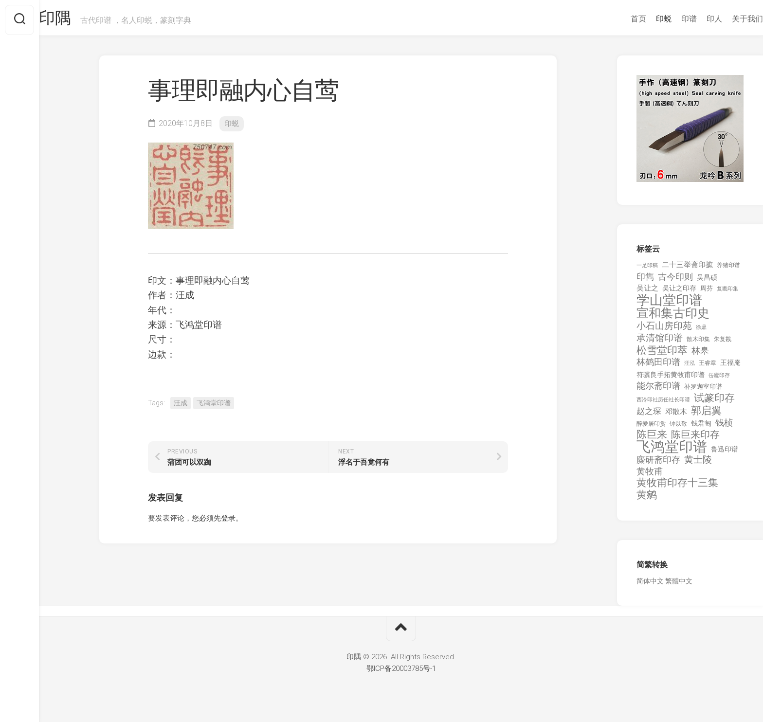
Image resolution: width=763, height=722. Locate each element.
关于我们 (728, 18)
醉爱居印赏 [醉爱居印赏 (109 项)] (651, 427)
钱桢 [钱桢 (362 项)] (724, 426)
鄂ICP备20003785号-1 (401, 672)
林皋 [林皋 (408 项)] (700, 354)
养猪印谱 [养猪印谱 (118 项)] (728, 269)
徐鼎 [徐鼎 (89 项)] (701, 331)
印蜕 (644, 18)
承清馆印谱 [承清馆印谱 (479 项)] (659, 342)
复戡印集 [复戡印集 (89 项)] (727, 292)
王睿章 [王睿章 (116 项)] (707, 366)
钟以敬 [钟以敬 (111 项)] (678, 427)
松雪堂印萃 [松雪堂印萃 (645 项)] (662, 354)
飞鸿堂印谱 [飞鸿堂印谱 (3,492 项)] (671, 450)
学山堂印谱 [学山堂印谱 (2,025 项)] (669, 304)
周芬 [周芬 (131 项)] (706, 292)
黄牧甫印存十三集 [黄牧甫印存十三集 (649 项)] (677, 486)
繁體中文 (678, 585)
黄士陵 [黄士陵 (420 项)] (698, 463)
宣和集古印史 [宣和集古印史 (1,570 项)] (672, 317)
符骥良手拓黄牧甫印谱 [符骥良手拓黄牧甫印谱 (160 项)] (670, 378)
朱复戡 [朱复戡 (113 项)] (722, 343)
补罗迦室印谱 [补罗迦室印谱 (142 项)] (703, 390)
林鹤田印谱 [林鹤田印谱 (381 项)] (658, 366)
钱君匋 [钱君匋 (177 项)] (701, 427)
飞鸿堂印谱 (214, 407)
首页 (619, 18)
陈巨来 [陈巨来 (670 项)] (651, 438)
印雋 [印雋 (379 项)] (645, 280)
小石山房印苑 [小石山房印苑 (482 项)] (664, 330)
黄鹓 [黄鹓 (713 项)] (646, 499)
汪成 (180, 407)
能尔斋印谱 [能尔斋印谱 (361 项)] (658, 389)
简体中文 (650, 585)
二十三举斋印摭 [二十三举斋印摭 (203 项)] (687, 268)
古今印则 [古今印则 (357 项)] (675, 281)
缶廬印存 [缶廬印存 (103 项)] (719, 379)
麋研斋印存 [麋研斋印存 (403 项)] (658, 463)
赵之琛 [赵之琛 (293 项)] (648, 415)
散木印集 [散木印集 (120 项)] (698, 343)
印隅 (75, 20)
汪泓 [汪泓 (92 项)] (689, 367)
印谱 (669, 18)
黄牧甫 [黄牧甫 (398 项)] (649, 475)
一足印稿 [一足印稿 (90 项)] (647, 269)
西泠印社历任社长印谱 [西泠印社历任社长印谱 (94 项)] (663, 403)
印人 (695, 18)
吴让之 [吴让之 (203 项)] (647, 292)
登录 (228, 522)
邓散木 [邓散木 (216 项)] (676, 415)
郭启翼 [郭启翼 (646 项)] (706, 414)
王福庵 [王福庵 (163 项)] (730, 366)
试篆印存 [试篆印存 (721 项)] (714, 402)
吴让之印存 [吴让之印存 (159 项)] (679, 292)
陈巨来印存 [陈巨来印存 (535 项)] (695, 438)
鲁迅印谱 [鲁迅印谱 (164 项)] (724, 453)
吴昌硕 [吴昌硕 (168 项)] (707, 281)
